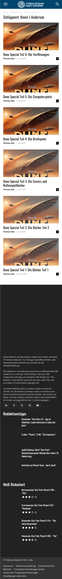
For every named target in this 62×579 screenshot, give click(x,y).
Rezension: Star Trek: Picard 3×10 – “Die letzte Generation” (39, 535)
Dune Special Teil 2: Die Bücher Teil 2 (26, 227)
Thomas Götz (9, 58)
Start (5, 12)
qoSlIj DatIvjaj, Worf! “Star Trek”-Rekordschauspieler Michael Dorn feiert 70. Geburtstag (40, 466)
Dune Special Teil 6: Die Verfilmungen (26, 54)
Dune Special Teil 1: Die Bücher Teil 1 (25, 269)
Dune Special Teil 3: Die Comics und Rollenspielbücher (25, 183)
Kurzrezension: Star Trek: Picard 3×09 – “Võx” (38, 504)
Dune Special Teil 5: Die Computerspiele (27, 96)
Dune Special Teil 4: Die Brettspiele (24, 138)
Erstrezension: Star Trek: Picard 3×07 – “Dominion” (38, 520)
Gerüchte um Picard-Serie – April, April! (39, 478)
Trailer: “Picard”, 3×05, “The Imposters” (39, 447)
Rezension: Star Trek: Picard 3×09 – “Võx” (39, 549)
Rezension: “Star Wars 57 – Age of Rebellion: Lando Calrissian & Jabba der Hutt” (38, 435)
